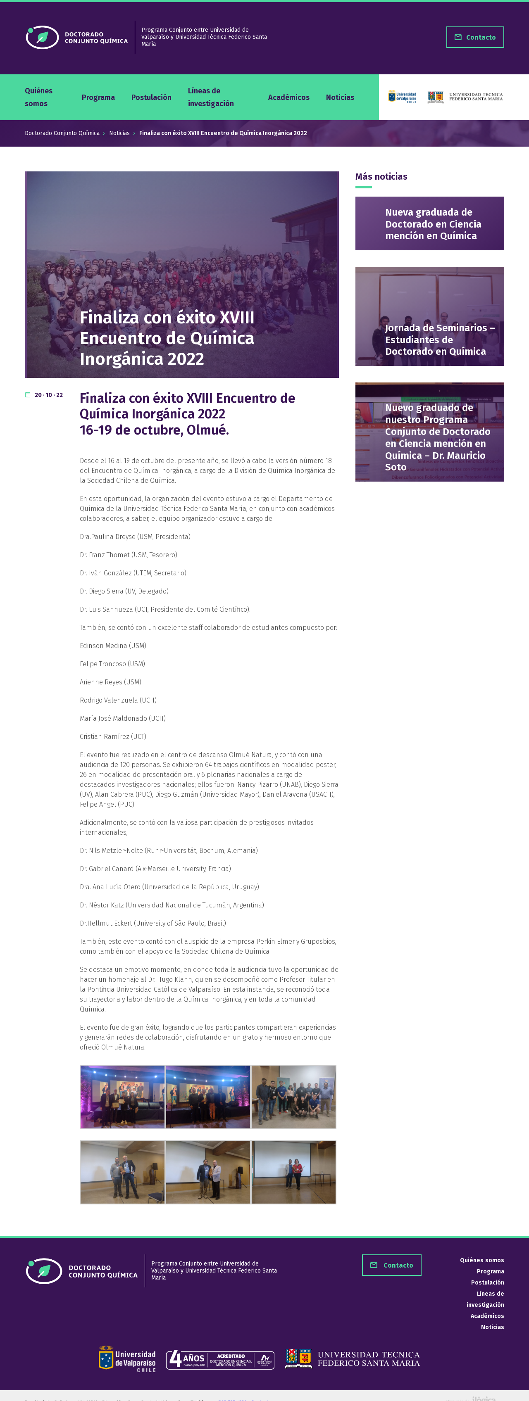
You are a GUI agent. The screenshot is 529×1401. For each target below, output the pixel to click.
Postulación (151, 97)
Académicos (289, 97)
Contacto (397, 1266)
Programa (98, 97)
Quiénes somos (38, 97)
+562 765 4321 (231, 1390)
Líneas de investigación (211, 97)
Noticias (340, 97)
